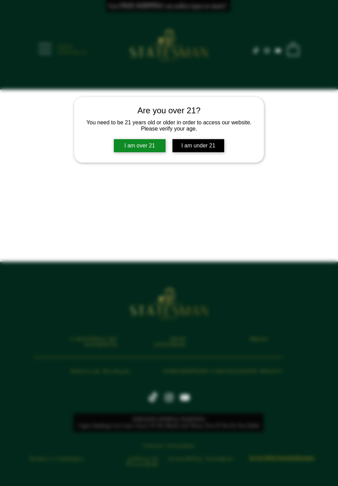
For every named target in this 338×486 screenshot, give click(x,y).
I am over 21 (140, 145)
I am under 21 (198, 145)
